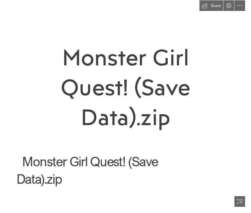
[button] (211, 5)
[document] (125, 106)
